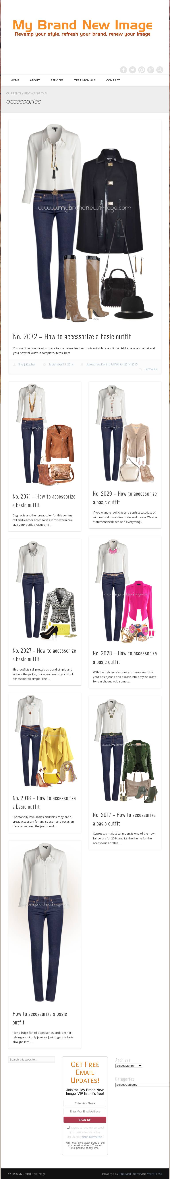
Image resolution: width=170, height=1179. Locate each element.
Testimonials (85, 80)
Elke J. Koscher (26, 364)
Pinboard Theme (130, 1174)
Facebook (123, 69)
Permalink (151, 369)
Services (57, 80)
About (35, 80)
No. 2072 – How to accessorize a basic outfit (72, 336)
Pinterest (141, 69)
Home (15, 80)
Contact (113, 80)
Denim (105, 364)
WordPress (154, 1174)
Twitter (132, 69)
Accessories (93, 364)
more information (91, 1137)
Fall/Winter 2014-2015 (124, 364)
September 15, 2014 (60, 364)
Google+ (150, 69)
